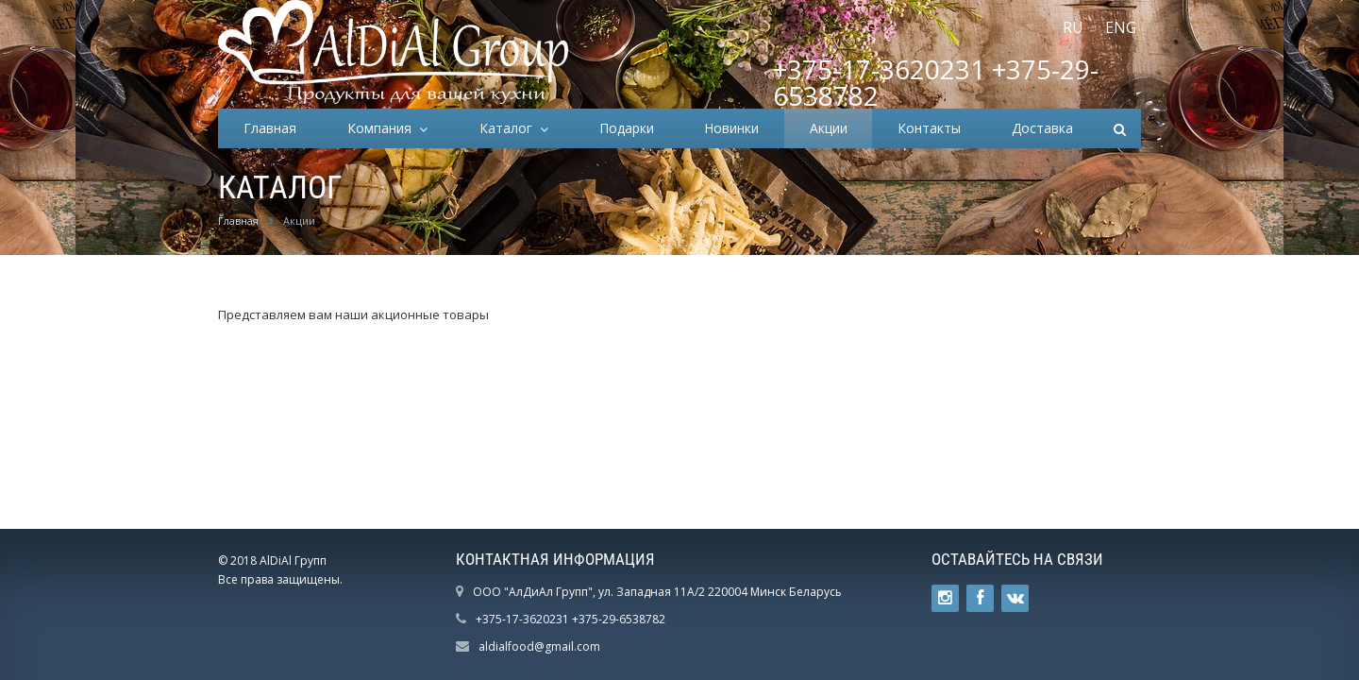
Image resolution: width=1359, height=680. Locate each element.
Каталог (509, 128)
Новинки (731, 128)
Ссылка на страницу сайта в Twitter (945, 598)
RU (1073, 27)
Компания (383, 128)
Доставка (1042, 128)
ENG (1120, 27)
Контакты (929, 128)
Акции (828, 128)
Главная (269, 128)
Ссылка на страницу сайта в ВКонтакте (1015, 598)
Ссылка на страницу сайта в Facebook (980, 598)
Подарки (626, 128)
